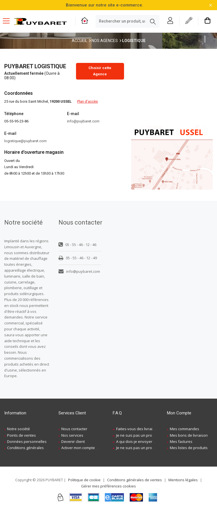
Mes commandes (184, 428)
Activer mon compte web (82, 447)
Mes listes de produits (189, 447)
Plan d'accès (87, 101)
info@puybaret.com (83, 121)
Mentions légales (183, 479)
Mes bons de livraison (189, 435)
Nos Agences (105, 40)
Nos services (72, 435)
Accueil (79, 40)
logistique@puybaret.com (25, 141)
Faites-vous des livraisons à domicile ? (148, 428)
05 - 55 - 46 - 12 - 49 (77, 257)
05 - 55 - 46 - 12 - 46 (77, 244)
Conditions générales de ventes (34, 447)
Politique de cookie (84, 479)
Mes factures (181, 441)
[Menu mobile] (8, 20)
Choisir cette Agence (99, 71)
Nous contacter (74, 428)
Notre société (18, 428)
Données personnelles (27, 441)
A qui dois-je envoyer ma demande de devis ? (155, 441)
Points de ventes (21, 435)
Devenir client (73, 441)
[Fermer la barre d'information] (211, 5)
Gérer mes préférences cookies (108, 486)
